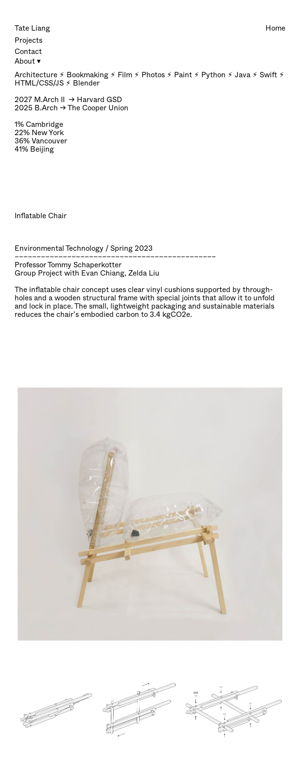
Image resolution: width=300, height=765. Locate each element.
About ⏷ (28, 61)
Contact (28, 51)
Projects (28, 40)
